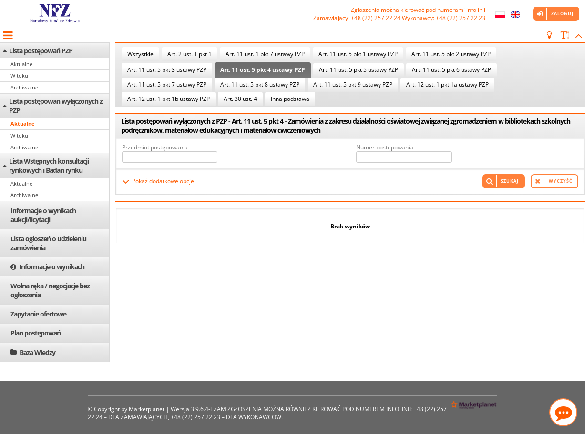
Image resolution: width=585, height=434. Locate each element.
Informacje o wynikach (51, 266)
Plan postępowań (35, 332)
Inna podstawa (290, 99)
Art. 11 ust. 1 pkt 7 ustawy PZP (265, 54)
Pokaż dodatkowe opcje (163, 181)
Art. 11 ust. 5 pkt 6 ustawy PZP (451, 70)
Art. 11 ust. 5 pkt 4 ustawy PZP (262, 70)
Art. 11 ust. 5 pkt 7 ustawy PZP (166, 84)
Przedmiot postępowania (155, 147)
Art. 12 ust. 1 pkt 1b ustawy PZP (168, 99)
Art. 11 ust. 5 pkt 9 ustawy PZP (352, 84)
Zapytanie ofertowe (38, 313)
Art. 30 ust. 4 (240, 99)
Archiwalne (24, 87)
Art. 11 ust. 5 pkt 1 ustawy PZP (358, 54)
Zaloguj (562, 13)
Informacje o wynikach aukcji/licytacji (43, 215)
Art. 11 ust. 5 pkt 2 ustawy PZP (451, 54)
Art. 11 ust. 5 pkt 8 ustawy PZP (259, 84)
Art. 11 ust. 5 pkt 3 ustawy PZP (166, 70)
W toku (19, 75)
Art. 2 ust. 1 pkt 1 (189, 54)
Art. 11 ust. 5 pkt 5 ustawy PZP (358, 70)
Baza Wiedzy (37, 352)
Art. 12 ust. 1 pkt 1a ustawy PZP (447, 84)
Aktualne (21, 64)
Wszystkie (140, 54)
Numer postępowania (384, 147)
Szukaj (510, 181)
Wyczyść (561, 181)
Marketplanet (146, 409)
